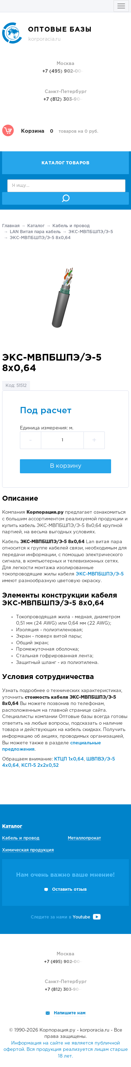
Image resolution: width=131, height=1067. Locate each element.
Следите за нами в (66, 917)
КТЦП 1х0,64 (69, 759)
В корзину (65, 466)
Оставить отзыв (69, 889)
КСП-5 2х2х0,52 (40, 766)
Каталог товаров (66, 163)
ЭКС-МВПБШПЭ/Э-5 (90, 232)
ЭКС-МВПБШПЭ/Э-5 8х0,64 (40, 238)
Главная (11, 226)
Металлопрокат (84, 838)
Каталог (36, 226)
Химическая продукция (28, 850)
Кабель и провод (71, 226)
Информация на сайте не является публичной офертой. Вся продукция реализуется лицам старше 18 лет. (65, 1049)
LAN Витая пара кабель (35, 232)
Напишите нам (70, 1013)
